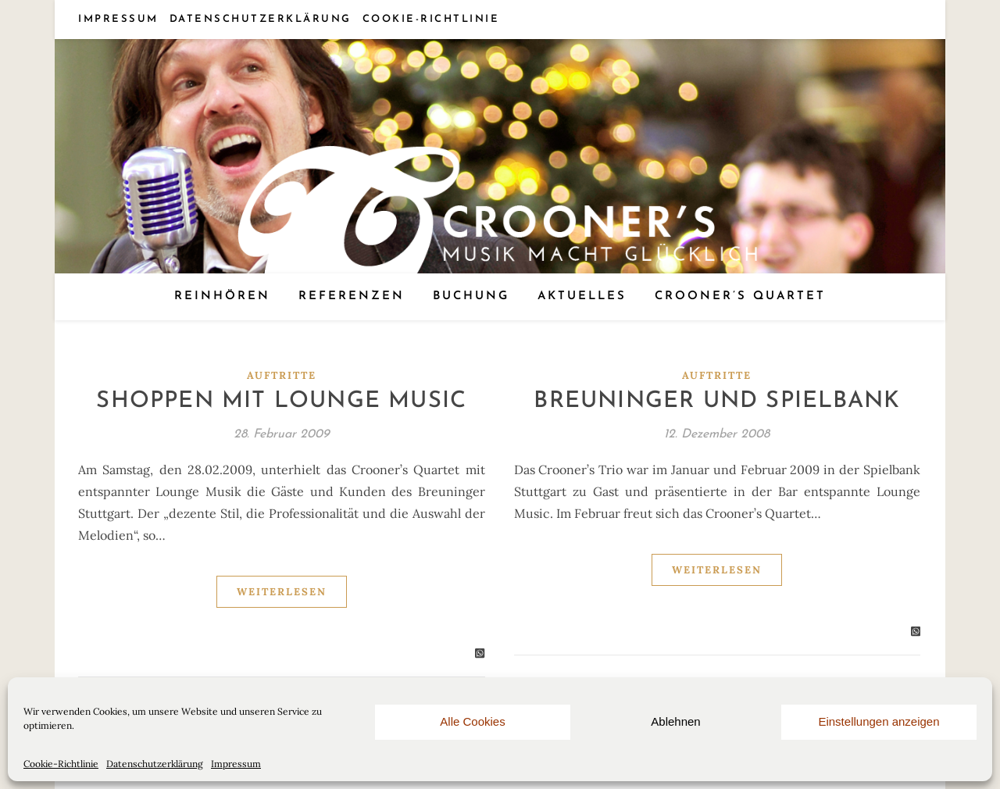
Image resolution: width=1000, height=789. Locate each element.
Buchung (471, 296)
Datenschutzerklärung (154, 763)
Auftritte (281, 375)
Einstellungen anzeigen (878, 721)
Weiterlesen (282, 591)
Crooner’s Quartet (740, 296)
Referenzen (351, 296)
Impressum (236, 763)
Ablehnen (675, 721)
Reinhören (222, 296)
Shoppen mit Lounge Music (281, 401)
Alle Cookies (472, 721)
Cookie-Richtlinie (60, 763)
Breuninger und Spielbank (717, 401)
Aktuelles (582, 296)
